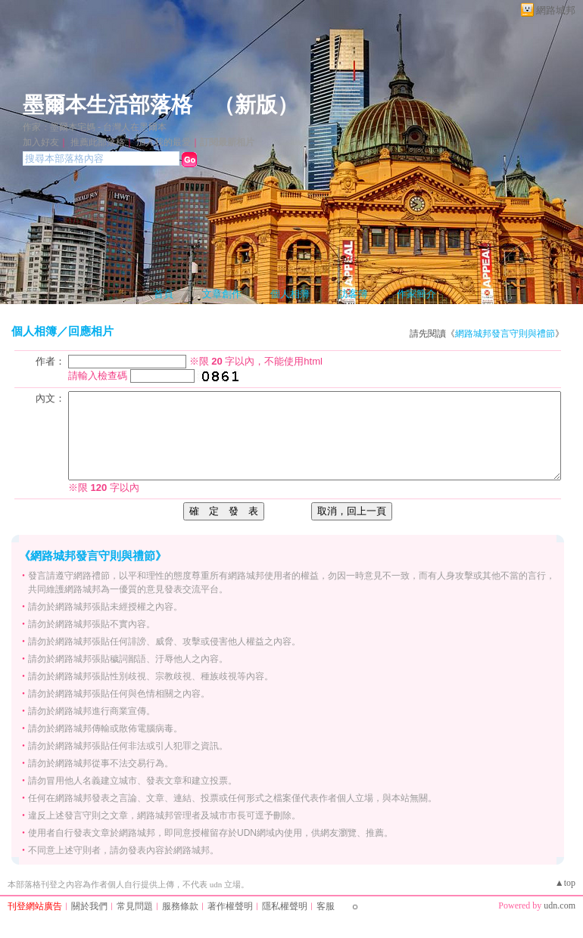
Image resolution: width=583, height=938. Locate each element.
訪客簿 (353, 294)
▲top (565, 882)
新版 (256, 104)
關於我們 (89, 906)
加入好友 (41, 142)
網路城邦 (555, 10)
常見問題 (135, 906)
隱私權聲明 (284, 906)
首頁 (163, 294)
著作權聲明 (230, 906)
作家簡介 (416, 294)
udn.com (559, 905)
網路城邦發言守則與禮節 (505, 333)
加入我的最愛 (163, 142)
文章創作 (222, 294)
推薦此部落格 (97, 142)
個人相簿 (290, 294)
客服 (325, 906)
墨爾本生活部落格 (107, 104)
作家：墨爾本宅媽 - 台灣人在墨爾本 (95, 127)
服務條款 (180, 906)
